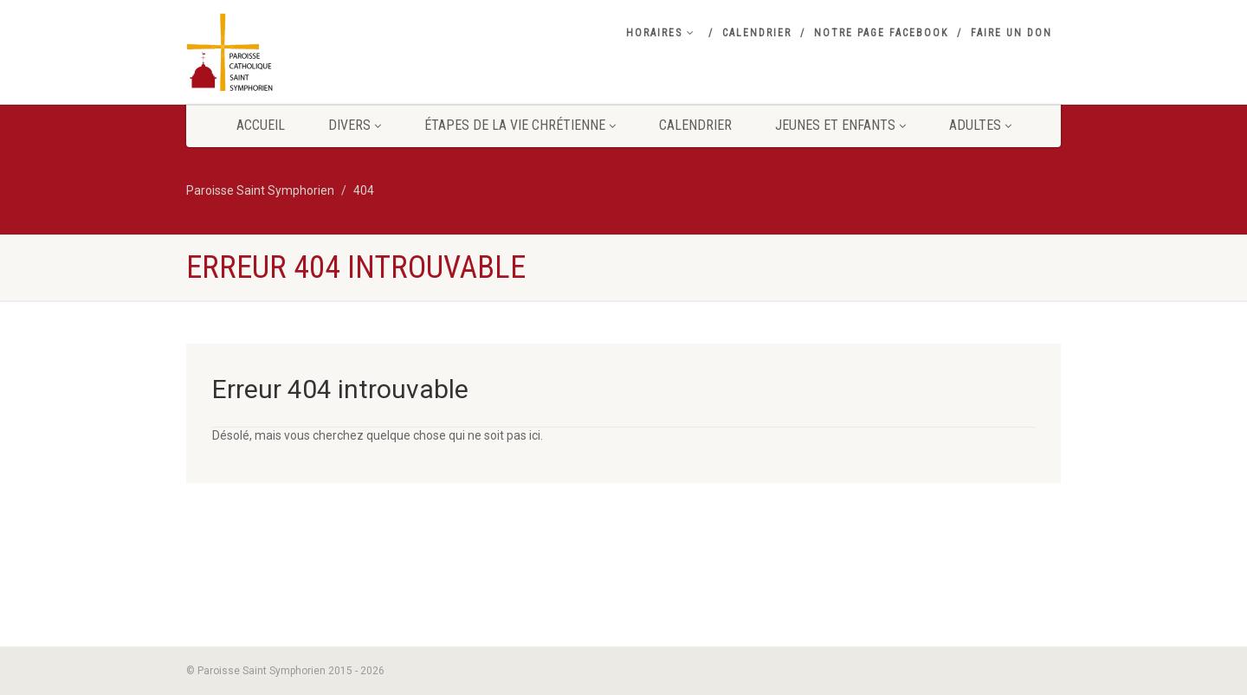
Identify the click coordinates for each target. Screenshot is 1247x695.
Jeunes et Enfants (840, 125)
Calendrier (756, 33)
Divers (354, 125)
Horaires (660, 33)
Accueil (260, 125)
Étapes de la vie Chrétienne (520, 125)
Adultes (980, 125)
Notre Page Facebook (881, 33)
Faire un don (1011, 33)
